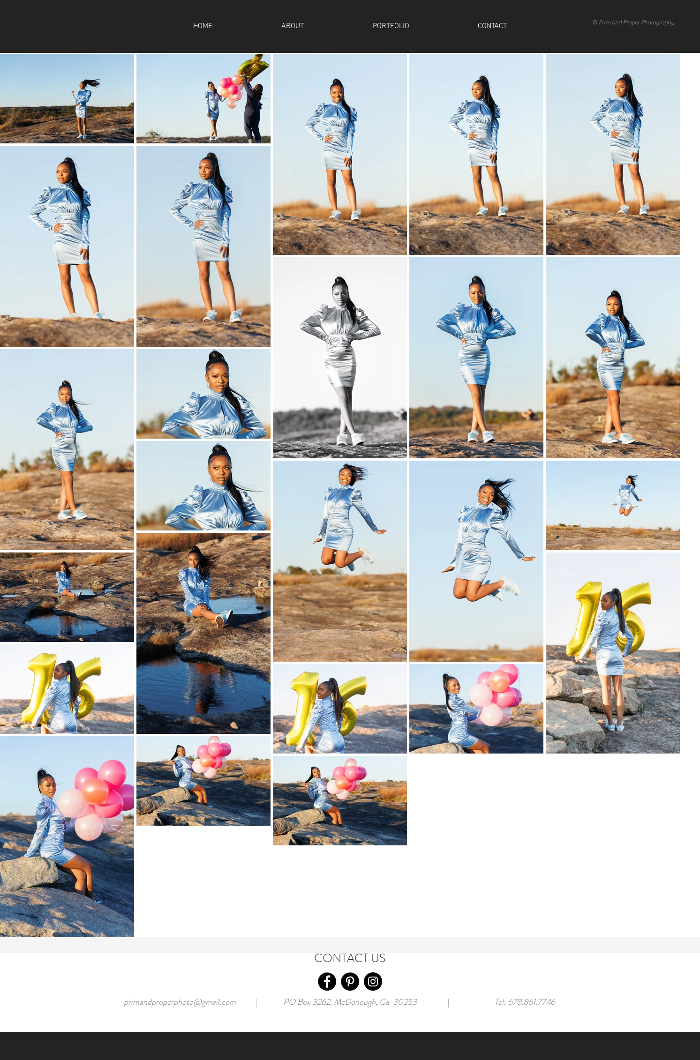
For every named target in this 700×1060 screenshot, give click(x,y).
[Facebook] (327, 981)
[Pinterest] (350, 981)
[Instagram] (373, 981)
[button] (492, 26)
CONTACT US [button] (350, 958)
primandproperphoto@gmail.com (180, 1002)
